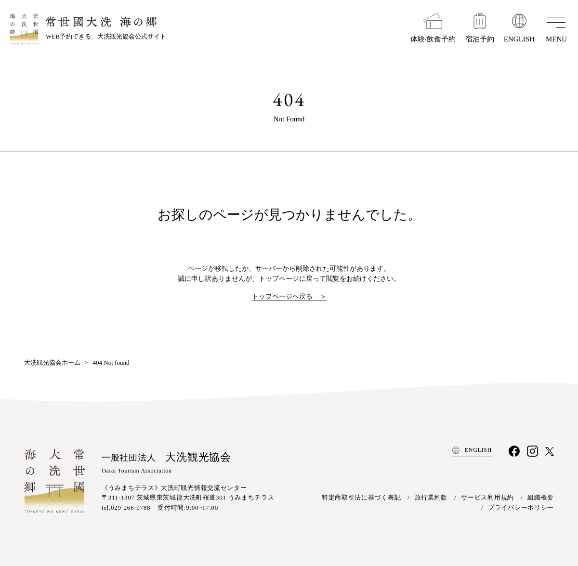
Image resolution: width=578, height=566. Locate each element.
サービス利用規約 (487, 497)
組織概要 (540, 497)
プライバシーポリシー (521, 507)
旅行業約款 (431, 497)
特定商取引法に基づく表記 (361, 497)
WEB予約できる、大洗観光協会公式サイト (106, 28)
